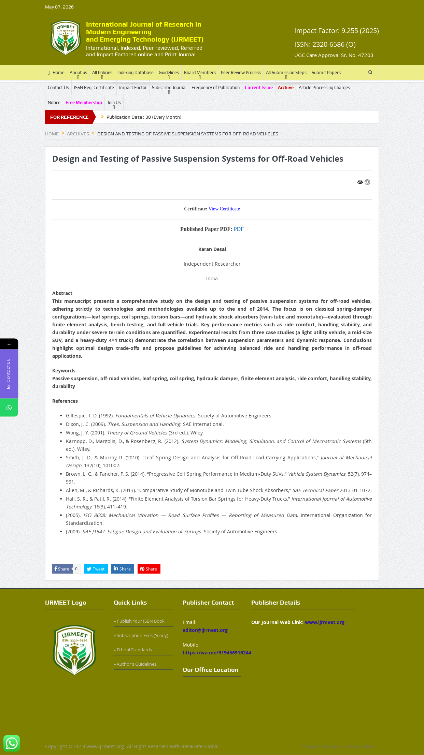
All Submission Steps (286, 72)
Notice (54, 102)
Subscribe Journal (169, 87)
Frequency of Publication (216, 87)
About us (78, 72)
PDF (239, 229)
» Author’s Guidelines (135, 664)
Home (56, 72)
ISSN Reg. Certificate (94, 87)
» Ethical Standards (133, 650)
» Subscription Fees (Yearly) (141, 635)
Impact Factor (133, 87)
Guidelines (169, 72)
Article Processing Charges (324, 87)
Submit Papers (326, 72)
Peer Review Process (241, 72)
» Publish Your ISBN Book (139, 621)
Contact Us (58, 87)
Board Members (200, 72)
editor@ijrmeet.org (205, 630)
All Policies (102, 72)
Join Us (114, 102)
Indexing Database (135, 72)
